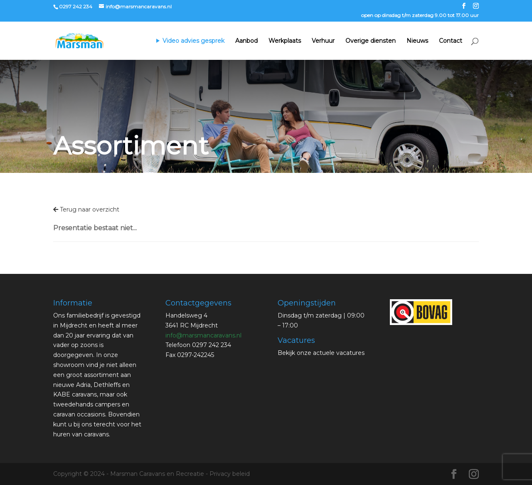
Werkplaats (284, 41)
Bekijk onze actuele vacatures (321, 353)
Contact (450, 41)
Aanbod (246, 41)
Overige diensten (370, 41)
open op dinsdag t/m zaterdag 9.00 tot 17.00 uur (420, 15)
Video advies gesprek (193, 41)
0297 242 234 (75, 6)
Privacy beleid (229, 474)
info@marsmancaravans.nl (203, 335)
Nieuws (417, 41)
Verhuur (323, 41)
